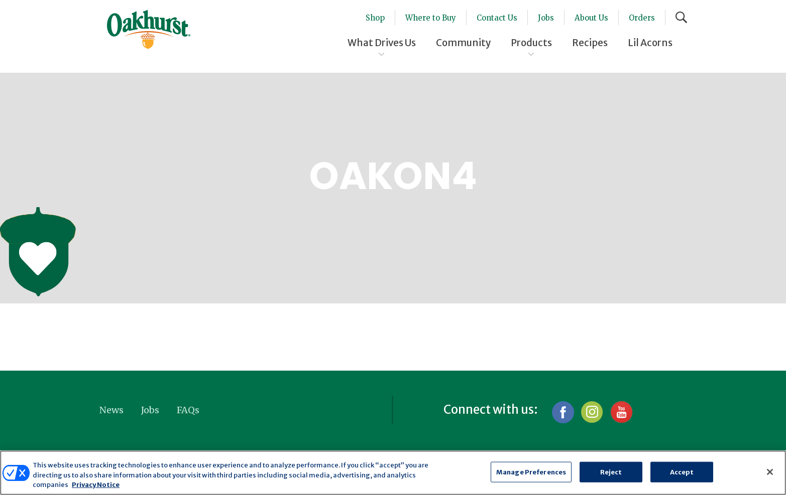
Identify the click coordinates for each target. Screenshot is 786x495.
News (111, 410)
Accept (682, 471)
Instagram (592, 412)
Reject (611, 471)
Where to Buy (430, 18)
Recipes (590, 43)
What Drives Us (382, 43)
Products (531, 43)
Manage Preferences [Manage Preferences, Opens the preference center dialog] (531, 471)
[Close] (770, 472)
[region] (393, 472)
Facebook (562, 412)
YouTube (621, 412)
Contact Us (497, 18)
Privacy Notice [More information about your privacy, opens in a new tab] (96, 484)
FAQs (188, 410)
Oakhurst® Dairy (148, 29)
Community (463, 43)
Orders (642, 18)
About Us (591, 18)
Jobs (546, 18)
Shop (375, 18)
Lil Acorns (650, 43)
